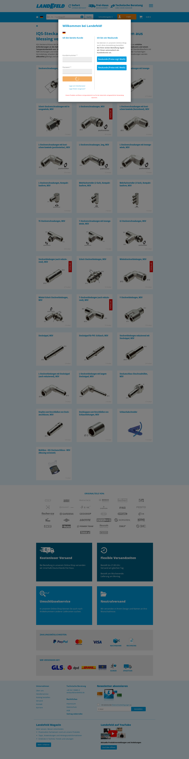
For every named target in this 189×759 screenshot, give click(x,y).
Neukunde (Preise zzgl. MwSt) (111, 59)
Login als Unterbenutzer (77, 86)
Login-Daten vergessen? (77, 89)
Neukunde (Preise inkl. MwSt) (111, 67)
